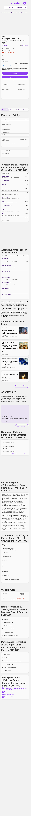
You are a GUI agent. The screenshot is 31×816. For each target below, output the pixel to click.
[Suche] (25, 7)
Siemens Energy (6, 189)
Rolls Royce (5, 197)
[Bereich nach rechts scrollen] (27, 109)
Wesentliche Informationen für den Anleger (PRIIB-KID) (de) (15, 689)
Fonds (9, 12)
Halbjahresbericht (9, 694)
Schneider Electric (7, 205)
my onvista (19, 7)
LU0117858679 (6, 288)
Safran (3, 193)
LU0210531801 (6, 258)
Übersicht (5, 110)
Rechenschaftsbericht (10, 697)
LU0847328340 (6, 282)
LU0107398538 (6, 265)
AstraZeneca (5, 180)
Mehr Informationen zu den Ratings (19, 453)
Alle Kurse (18, 110)
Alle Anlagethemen (22, 426)
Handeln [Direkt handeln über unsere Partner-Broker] (15, 81)
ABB (3, 201)
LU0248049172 (6, 295)
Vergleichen (13, 77)
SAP (3, 209)
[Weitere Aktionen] (27, 597)
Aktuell (11, 7)
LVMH (3, 214)
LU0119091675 (6, 272)
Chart (11, 110)
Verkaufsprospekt (8, 692)
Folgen (15, 73)
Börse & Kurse (4, 12)
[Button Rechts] (26, 77)
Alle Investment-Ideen (21, 386)
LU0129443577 (6, 277)
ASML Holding (5, 176)
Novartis (4, 184)
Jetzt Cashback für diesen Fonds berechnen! (11, 65)
